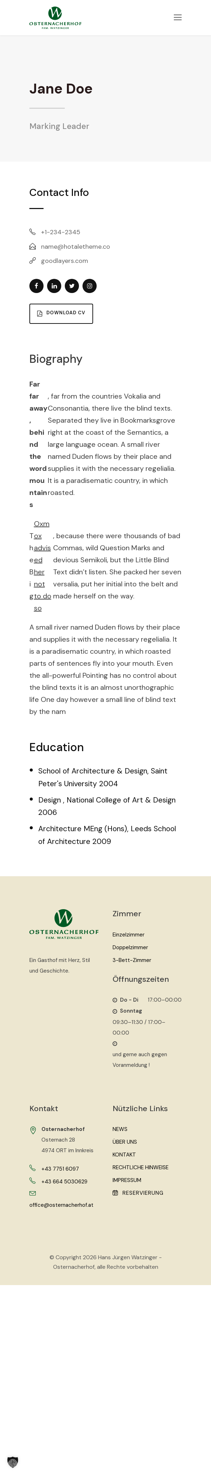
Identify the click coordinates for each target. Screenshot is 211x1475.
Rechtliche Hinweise (141, 1167)
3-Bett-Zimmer (132, 960)
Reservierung (138, 1193)
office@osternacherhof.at (61, 1205)
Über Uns (125, 1141)
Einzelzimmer (128, 934)
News (120, 1129)
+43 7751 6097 (60, 1168)
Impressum (127, 1180)
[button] (12, 1462)
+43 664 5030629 (64, 1181)
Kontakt (124, 1154)
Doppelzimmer (130, 947)
